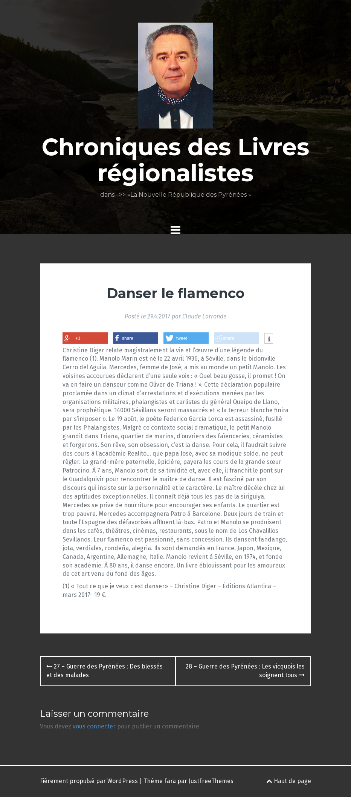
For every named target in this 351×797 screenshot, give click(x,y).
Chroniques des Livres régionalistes (175, 160)
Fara (170, 781)
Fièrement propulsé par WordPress (89, 781)
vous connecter (94, 726)
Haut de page (288, 781)
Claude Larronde (204, 316)
